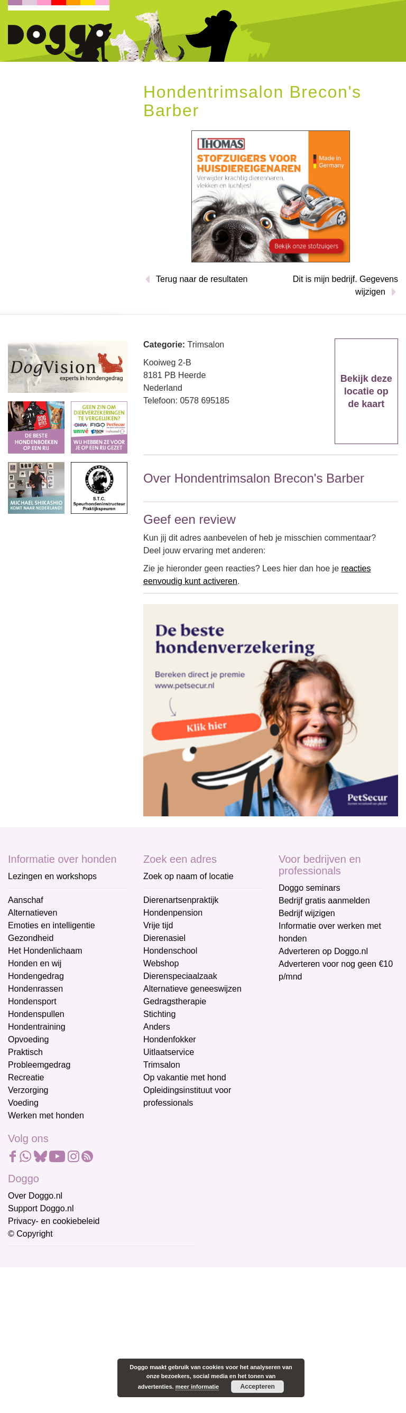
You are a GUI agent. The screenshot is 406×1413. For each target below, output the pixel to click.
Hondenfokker (169, 1039)
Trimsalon (161, 1064)
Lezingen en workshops (52, 876)
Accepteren (258, 1386)
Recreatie (26, 1077)
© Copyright (30, 1233)
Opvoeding (28, 1039)
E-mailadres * (34, 1259)
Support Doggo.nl (41, 1208)
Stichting (159, 1014)
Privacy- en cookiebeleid (53, 1221)
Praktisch (25, 1052)
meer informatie (197, 1386)
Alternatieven (32, 912)
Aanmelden (83, 1373)
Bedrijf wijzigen (307, 913)
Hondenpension (172, 912)
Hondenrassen (35, 988)
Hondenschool (170, 950)
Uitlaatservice (168, 1052)
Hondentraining (37, 1026)
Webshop (161, 963)
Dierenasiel (164, 938)
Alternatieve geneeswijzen (192, 988)
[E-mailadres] (83, 1275)
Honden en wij (34, 963)
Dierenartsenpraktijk (180, 900)
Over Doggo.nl (35, 1195)
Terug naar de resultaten (201, 279)
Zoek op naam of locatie (188, 876)
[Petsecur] (270, 709)
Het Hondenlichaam (45, 950)
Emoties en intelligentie (51, 925)
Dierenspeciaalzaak (180, 976)
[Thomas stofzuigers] (270, 196)
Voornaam (28, 1294)
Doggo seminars (309, 887)
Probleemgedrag (39, 1064)
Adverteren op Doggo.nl (323, 951)
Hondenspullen (36, 1014)
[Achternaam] (83, 1345)
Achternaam (31, 1329)
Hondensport (32, 1001)
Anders (156, 1026)
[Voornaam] (83, 1310)
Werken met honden (46, 1115)
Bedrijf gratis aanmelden (324, 900)
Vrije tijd (158, 925)
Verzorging (28, 1090)
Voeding (23, 1102)
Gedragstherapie (174, 1001)
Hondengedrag (36, 976)
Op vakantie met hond (184, 1077)
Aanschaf (25, 900)
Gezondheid (30, 938)
